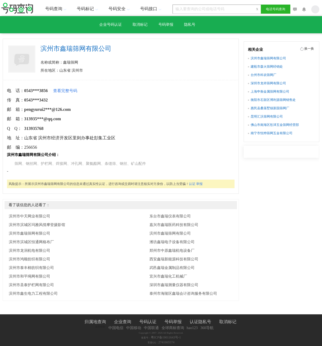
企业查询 (122, 321)
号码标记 (88, 8)
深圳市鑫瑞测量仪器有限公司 (173, 285)
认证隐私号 (200, 321)
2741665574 (166, 342)
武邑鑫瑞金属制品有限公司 (172, 268)
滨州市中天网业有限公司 (29, 216)
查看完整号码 (65, 91)
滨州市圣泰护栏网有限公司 (31, 285)
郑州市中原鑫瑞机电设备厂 (172, 251)
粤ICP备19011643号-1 (166, 337)
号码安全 (119, 8)
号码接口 (151, 8)
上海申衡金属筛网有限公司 (270, 91)
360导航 (207, 328)
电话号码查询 (275, 9)
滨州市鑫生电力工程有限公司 (33, 294)
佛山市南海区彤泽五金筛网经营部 (275, 125)
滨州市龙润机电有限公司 (29, 251)
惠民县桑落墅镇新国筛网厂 (270, 108)
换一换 (309, 48)
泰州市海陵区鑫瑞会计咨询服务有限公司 (183, 294)
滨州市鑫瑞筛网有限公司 (29, 233)
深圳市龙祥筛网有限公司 (268, 83)
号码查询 (56, 8)
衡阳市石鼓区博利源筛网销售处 (273, 100)
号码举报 (165, 25)
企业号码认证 (110, 25)
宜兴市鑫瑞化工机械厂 (168, 276)
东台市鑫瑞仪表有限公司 (170, 216)
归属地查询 (95, 321)
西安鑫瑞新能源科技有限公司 (173, 259)
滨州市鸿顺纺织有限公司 (29, 259)
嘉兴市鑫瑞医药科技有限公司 (173, 225)
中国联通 (151, 328)
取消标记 (140, 25)
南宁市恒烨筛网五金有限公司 (271, 133)
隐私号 (189, 25)
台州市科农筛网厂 (263, 75)
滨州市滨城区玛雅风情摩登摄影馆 (37, 225)
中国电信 (115, 328)
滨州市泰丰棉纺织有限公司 (31, 268)
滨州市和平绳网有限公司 (29, 276)
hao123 (192, 328)
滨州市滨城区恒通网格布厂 (31, 242)
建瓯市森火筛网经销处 (267, 66)
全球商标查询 (173, 328)
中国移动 (133, 328)
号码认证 (147, 321)
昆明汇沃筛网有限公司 (267, 116)
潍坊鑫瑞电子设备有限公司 (172, 242)
